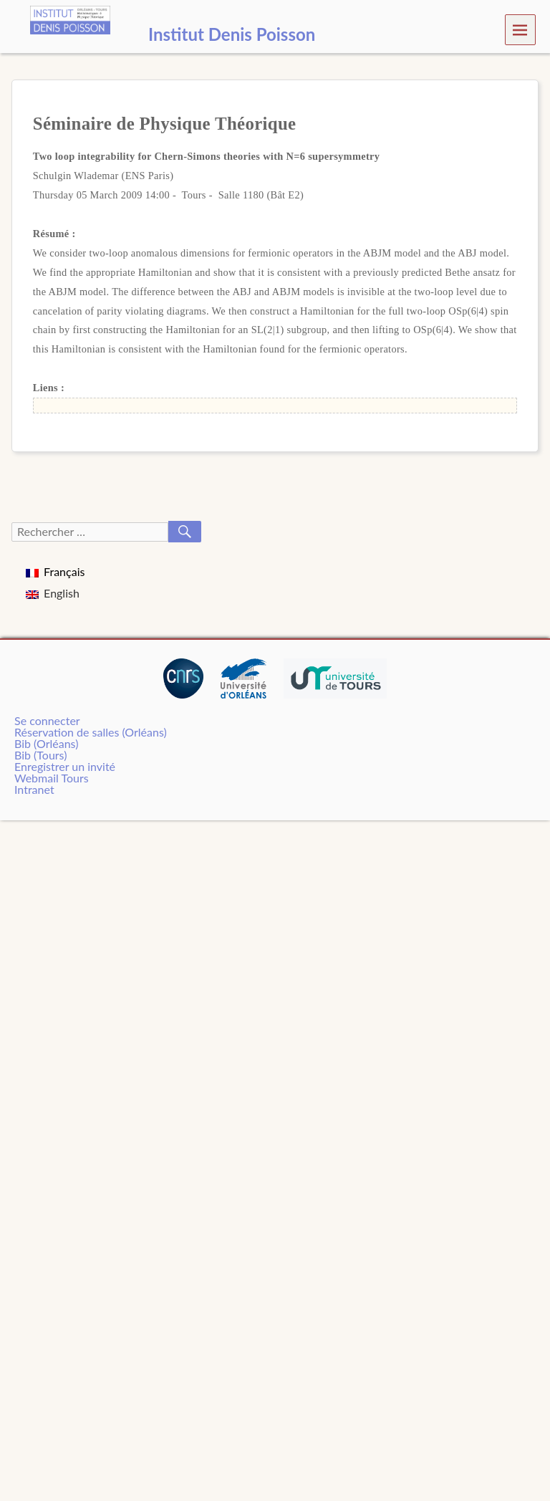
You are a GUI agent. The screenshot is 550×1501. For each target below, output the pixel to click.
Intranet (34, 789)
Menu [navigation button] (520, 29)
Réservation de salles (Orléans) (90, 732)
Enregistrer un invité (64, 766)
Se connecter (47, 720)
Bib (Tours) (40, 755)
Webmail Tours (51, 778)
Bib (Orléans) (46, 743)
